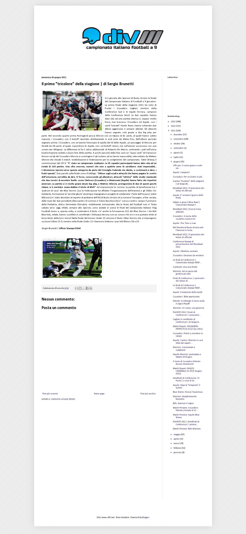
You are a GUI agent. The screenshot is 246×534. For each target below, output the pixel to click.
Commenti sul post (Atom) (63, 399)
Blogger (145, 517)
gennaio (178, 452)
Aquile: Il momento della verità (187, 292)
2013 (173, 122)
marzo (177, 443)
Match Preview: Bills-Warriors (187, 429)
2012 (173, 126)
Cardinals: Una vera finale (185, 267)
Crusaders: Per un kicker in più (187, 177)
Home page (99, 394)
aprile (176, 439)
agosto (177, 153)
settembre (179, 148)
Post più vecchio (148, 394)
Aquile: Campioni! (181, 172)
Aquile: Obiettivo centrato (185, 251)
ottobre (177, 144)
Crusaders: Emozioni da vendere (188, 255)
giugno (177, 162)
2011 (173, 131)
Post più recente (50, 394)
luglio (176, 157)
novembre (179, 139)
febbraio (178, 448)
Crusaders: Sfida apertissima (186, 297)
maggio (177, 434)
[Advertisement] (186, 479)
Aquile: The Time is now (184, 223)
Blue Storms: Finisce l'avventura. (188, 392)
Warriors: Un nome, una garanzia (188, 308)
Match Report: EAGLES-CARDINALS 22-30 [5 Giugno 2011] (187, 371)
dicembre (178, 135)
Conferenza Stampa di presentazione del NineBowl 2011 (188, 244)
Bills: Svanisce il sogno (183, 403)
